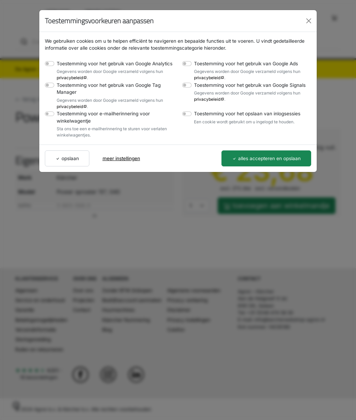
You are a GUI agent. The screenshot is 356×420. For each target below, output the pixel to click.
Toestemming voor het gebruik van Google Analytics (111, 63)
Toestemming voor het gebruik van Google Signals (247, 85)
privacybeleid (69, 77)
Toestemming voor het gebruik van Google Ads (243, 63)
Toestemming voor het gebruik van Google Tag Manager (105, 88)
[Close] (309, 21)
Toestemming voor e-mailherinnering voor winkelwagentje (100, 117)
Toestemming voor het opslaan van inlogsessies (244, 113)
